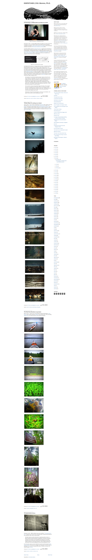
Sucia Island (37, 105)
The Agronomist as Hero (29, 513)
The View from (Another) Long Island (32, 311)
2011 (56, 175)
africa (55, 266)
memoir (32, 98)
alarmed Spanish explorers (43, 106)
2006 (56, 184)
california (55, 268)
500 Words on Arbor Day (58, 100)
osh (54, 219)
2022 (56, 147)
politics (55, 282)
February (57, 167)
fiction (55, 238)
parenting (55, 280)
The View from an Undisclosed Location (61, 129)
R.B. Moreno (63, 83)
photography (38, 307)
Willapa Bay (26, 315)
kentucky (55, 276)
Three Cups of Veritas (57, 109)
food (54, 229)
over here (31, 547)
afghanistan (56, 265)
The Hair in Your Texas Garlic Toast (60, 133)
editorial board (57, 25)
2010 (56, 177)
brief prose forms (38, 48)
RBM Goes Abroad (57, 131)
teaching (55, 221)
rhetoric (55, 246)
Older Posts (50, 554)
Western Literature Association (61, 40)
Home (38, 554)
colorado (55, 211)
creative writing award (63, 42)
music (55, 252)
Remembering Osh (57, 110)
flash (55, 269)
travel (55, 199)
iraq (54, 251)
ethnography (56, 224)
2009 (56, 178)
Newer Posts (26, 554)
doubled (36, 314)
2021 (56, 149)
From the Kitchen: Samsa (58, 128)
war (36, 508)
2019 (56, 152)
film (29, 98)
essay (55, 247)
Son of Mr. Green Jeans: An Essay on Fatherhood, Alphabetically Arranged (38, 51)
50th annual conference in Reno (37, 46)
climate (55, 240)
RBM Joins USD (57, 113)
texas (55, 255)
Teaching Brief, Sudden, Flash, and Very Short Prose (60, 69)
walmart (55, 287)
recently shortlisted (29, 52)
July (57, 164)
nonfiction (34, 98)
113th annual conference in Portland (38, 45)
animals (27, 307)
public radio (56, 230)
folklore (55, 249)
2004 (56, 187)
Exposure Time (56, 115)
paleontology (34, 307)
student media (56, 78)
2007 (56, 182)
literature (55, 210)
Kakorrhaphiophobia (57, 101)
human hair (56, 243)
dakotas (27, 98)
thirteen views (31, 105)
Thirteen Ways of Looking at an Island (33, 103)
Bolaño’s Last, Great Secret (58, 103)
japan (55, 274)
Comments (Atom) (32, 557)
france (55, 271)
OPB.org (43, 74)
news (55, 207)
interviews (27, 551)
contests (55, 241)
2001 (56, 191)
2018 (56, 154)
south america (56, 233)
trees (34, 508)
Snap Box (55, 95)
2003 (56, 189)
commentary (56, 222)
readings (41, 98)
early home (43, 105)
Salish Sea (42, 104)
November (58, 159)
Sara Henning (64, 67)
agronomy (55, 257)
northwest (37, 98)
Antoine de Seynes (29, 71)
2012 (56, 173)
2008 (56, 180)
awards (55, 258)
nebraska (55, 254)
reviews (55, 232)
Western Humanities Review (60, 33)
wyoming (55, 288)
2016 (56, 156)
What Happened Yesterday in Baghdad (60, 122)
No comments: (38, 96)
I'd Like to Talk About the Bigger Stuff (60, 112)
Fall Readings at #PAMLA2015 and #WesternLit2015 (36, 22)
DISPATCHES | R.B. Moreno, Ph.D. (37, 3)
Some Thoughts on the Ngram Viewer (60, 104)
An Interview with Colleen (58, 98)
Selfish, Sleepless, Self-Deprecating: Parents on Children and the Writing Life (60, 56)
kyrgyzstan (56, 202)
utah (54, 285)
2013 (56, 171)
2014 (56, 170)
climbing (55, 235)
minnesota (56, 277)
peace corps (56, 205)
